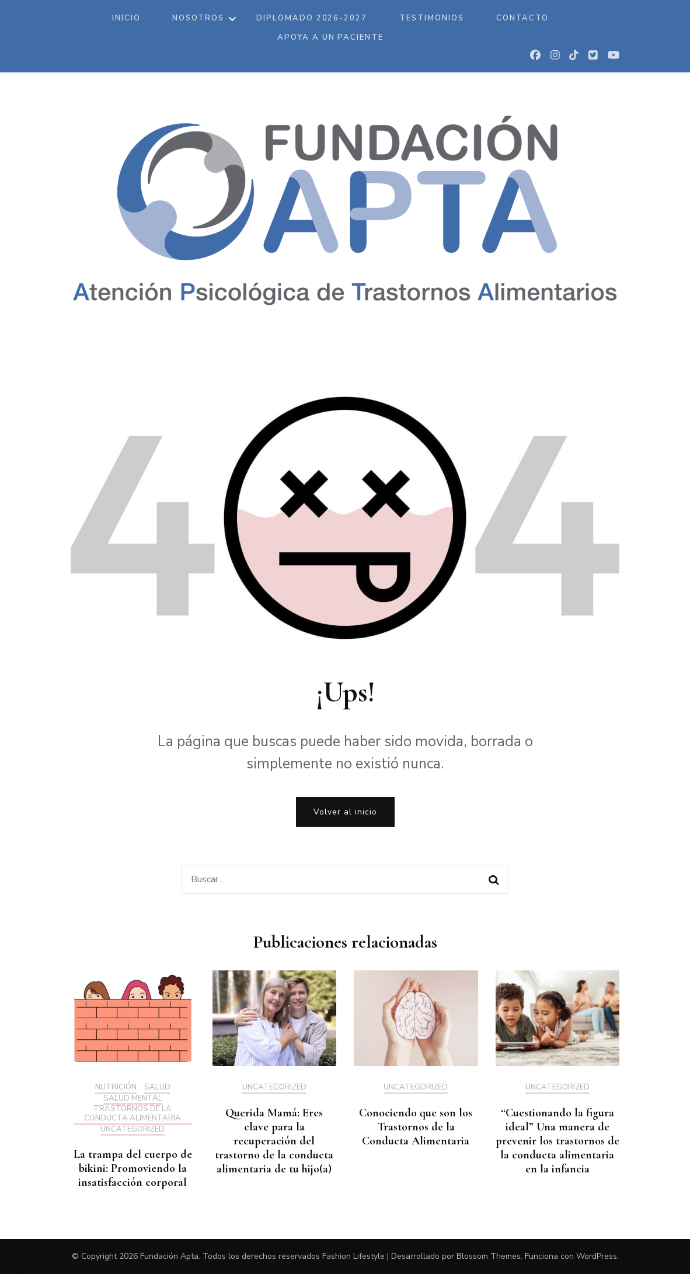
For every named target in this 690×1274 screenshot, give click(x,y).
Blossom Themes (488, 1256)
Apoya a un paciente (330, 37)
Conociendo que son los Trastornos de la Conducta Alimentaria (415, 1127)
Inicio (126, 18)
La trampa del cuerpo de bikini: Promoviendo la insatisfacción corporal (133, 1168)
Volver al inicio (345, 811)
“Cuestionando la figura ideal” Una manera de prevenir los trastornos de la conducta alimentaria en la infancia (557, 1141)
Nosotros (198, 18)
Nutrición (116, 1087)
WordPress (596, 1256)
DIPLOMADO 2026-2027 (311, 18)
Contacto (522, 18)
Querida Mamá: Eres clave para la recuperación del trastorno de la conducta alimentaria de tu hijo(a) (274, 1141)
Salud (157, 1087)
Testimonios (431, 18)
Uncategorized (132, 1129)
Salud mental (132, 1099)
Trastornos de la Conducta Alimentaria (132, 1114)
